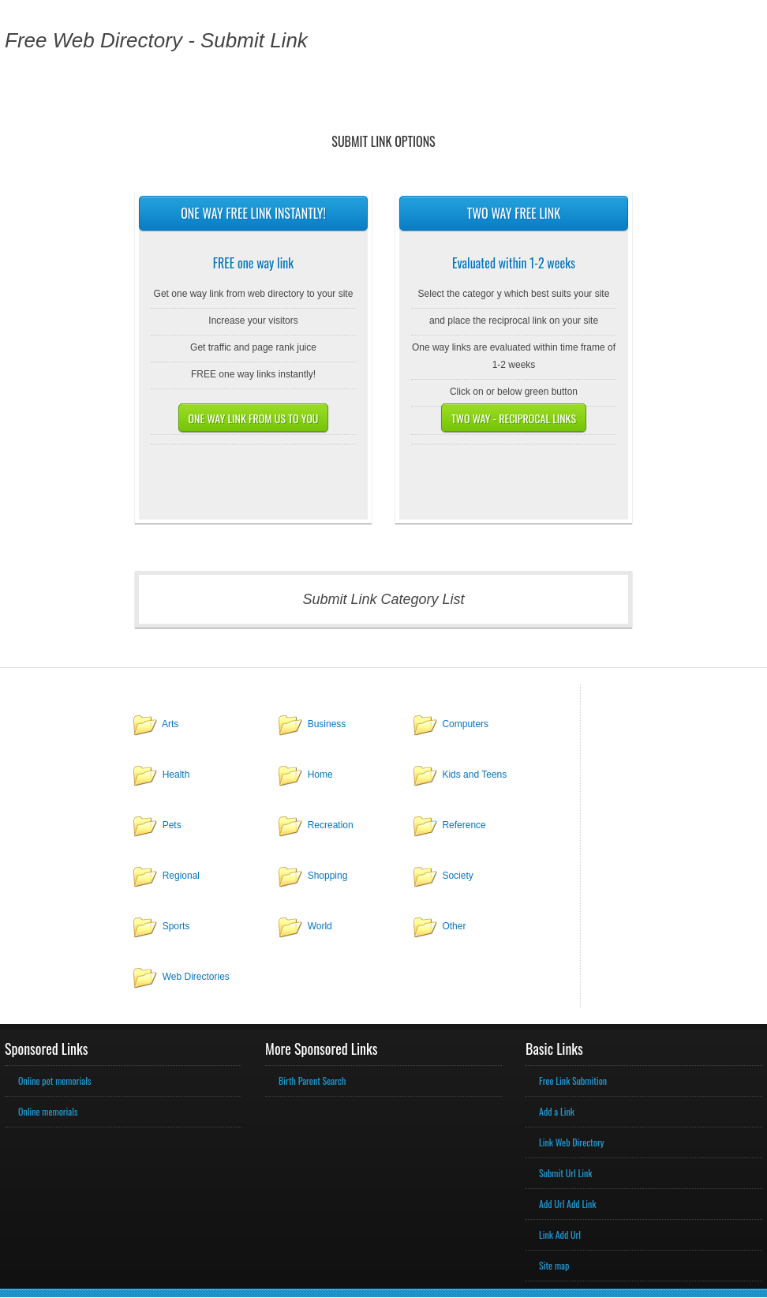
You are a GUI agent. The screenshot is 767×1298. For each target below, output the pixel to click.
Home (320, 774)
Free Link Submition (573, 1080)
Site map (554, 1265)
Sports (176, 926)
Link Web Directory (571, 1142)
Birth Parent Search (312, 1080)
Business (327, 724)
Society (457, 875)
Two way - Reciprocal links (513, 418)
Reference (463, 825)
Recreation (331, 825)
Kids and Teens (474, 774)
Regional (181, 875)
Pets (172, 825)
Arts (170, 724)
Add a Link (556, 1111)
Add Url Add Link (567, 1203)
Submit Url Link (565, 1173)
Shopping (328, 875)
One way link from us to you (254, 418)
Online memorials (48, 1111)
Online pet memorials (54, 1080)
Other (454, 926)
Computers (465, 724)
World (320, 926)
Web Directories (196, 976)
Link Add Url (560, 1234)
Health (176, 774)
